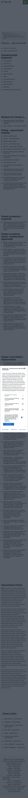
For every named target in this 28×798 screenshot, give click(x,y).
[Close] (25, 368)
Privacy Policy (22, 429)
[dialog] (14, 399)
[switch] (22, 399)
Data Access (14, 429)
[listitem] (14, 395)
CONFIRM (8, 424)
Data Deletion (5, 429)
